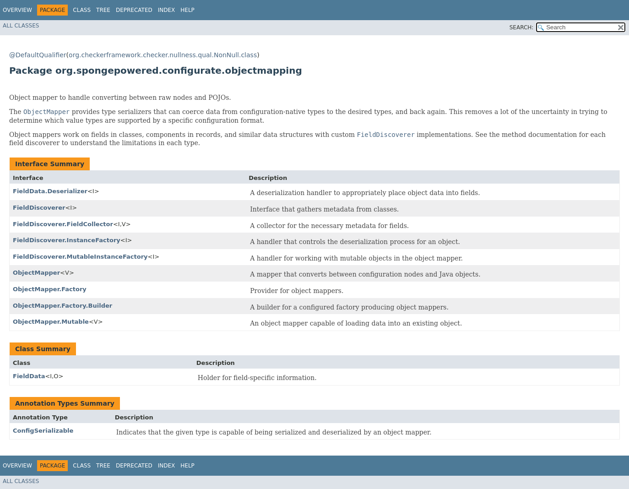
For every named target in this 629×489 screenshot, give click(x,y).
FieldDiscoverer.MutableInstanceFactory (80, 256)
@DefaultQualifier (37, 55)
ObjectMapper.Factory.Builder (62, 305)
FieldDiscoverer (39, 207)
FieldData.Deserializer (50, 191)
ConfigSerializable (43, 430)
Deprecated (134, 10)
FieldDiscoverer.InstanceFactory (66, 240)
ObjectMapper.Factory (50, 289)
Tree (103, 10)
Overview (17, 10)
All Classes (21, 25)
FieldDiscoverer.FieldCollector (63, 224)
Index (166, 10)
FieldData (29, 376)
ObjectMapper (36, 272)
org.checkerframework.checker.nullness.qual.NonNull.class (163, 55)
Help (187, 10)
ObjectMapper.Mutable (51, 321)
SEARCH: (522, 27)
